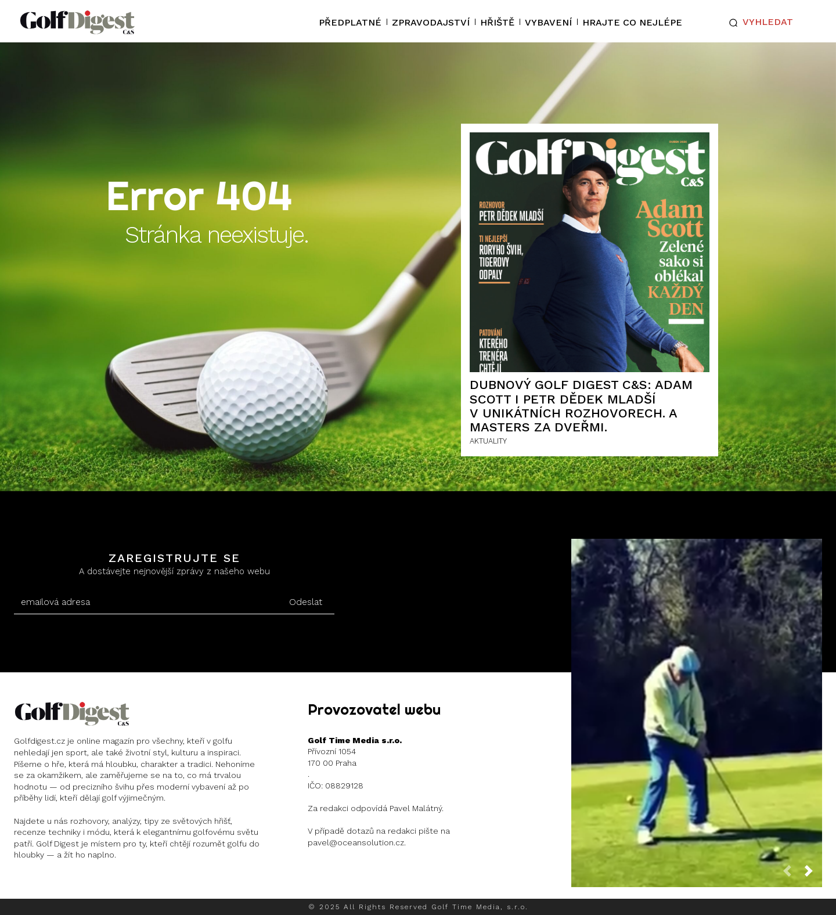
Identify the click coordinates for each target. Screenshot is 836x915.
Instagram (59, 885)
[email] (145, 602)
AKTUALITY (488, 441)
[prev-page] (792, 874)
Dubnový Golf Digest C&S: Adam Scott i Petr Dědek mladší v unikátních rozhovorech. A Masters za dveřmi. (581, 405)
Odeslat (305, 601)
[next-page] (813, 874)
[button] (758, 22)
